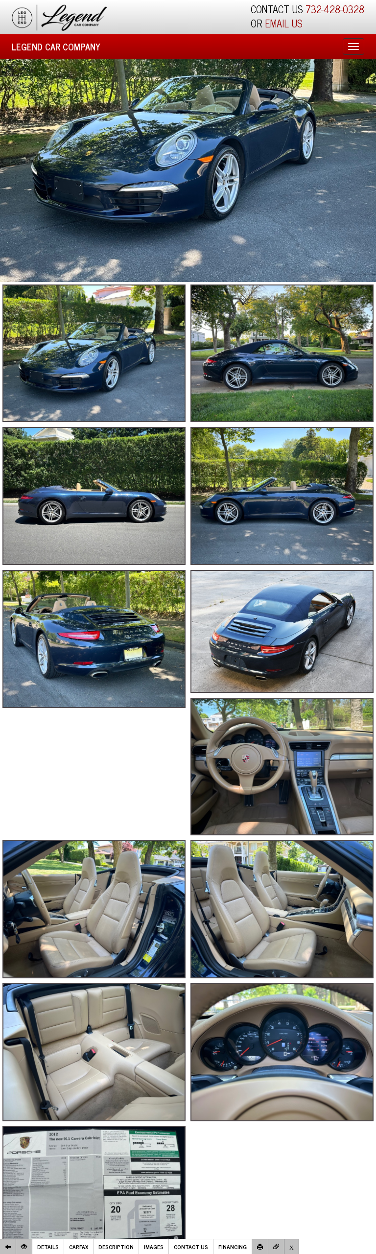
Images (154, 1247)
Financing (232, 1247)
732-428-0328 (335, 9)
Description (116, 1247)
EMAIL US (284, 23)
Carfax (78, 1247)
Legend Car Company (56, 46)
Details (48, 1247)
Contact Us (191, 1247)
